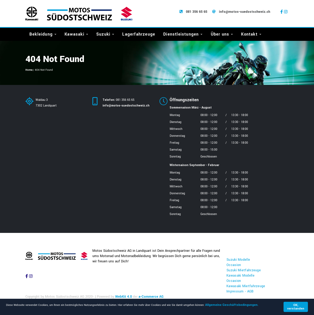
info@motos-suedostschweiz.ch (244, 12)
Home (28, 70)
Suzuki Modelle (238, 260)
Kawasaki (74, 35)
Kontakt (249, 35)
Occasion (233, 265)
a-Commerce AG (151, 297)
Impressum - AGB (240, 291)
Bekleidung (41, 35)
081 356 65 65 (196, 12)
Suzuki (103, 35)
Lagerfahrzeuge (138, 35)
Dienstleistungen (181, 35)
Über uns (220, 35)
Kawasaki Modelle (240, 276)
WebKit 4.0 (123, 297)
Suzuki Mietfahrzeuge (243, 270)
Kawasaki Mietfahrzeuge (245, 286)
